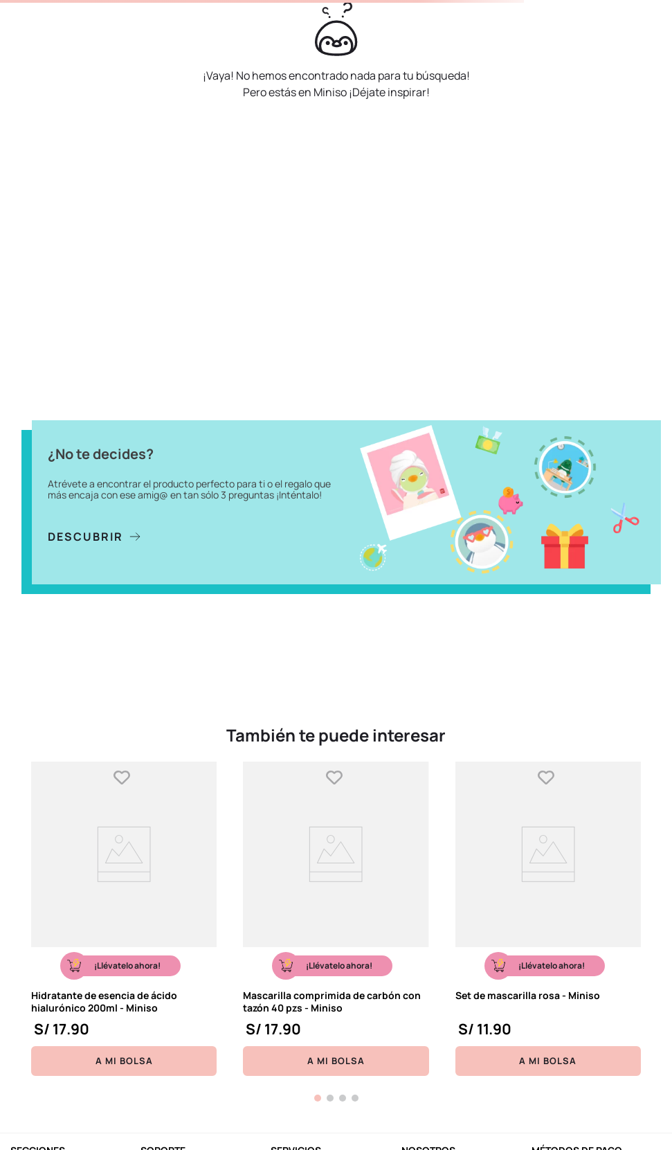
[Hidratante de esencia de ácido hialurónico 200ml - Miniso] (124, 919)
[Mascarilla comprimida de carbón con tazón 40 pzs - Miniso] (335, 919)
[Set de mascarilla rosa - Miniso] (548, 919)
